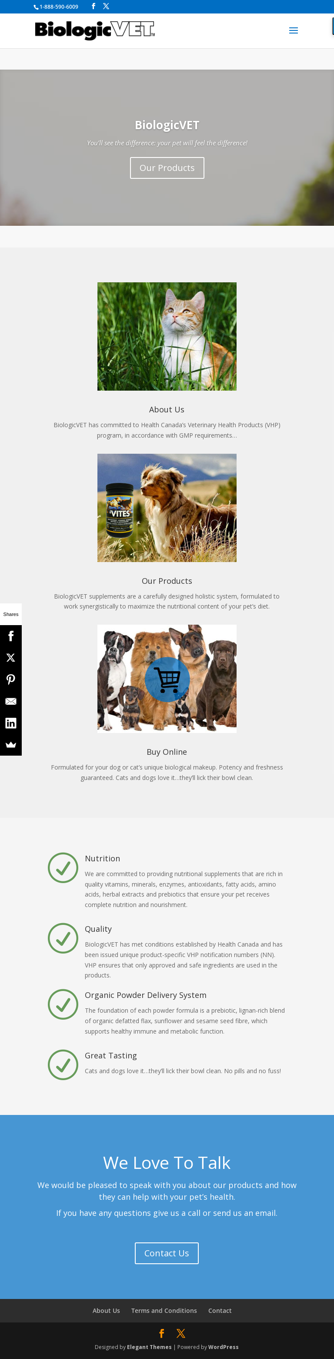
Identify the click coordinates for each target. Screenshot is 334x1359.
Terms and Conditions (164, 1310)
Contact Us (166, 1253)
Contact (220, 1310)
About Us (166, 409)
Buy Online (167, 751)
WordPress (223, 1347)
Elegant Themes (149, 1347)
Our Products (167, 168)
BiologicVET (167, 125)
